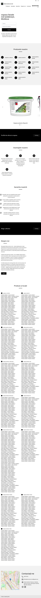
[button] (10, 579)
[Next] (38, 107)
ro (35, 0)
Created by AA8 (6, 596)
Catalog (36, 135)
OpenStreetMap (17, 589)
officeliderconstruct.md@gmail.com (31, 579)
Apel (4, 273)
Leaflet (12, 589)
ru (38, 0)
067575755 (26, 576)
